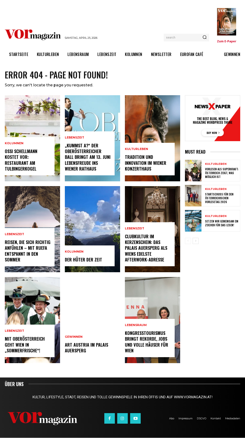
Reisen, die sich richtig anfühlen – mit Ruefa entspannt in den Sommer (27, 251)
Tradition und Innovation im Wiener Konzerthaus (145, 163)
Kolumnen (14, 144)
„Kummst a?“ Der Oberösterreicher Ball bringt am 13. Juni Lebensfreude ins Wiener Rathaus (87, 158)
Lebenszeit (14, 235)
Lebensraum (136, 326)
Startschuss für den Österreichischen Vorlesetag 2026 (219, 198)
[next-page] (196, 241)
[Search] (204, 37)
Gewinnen (74, 337)
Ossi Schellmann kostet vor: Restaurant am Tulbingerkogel (21, 160)
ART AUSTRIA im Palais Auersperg (86, 348)
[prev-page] (188, 241)
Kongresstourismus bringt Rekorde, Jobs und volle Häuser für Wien (146, 342)
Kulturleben (136, 150)
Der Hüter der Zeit (83, 260)
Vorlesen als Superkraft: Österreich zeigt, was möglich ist (222, 173)
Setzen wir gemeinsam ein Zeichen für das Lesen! (221, 223)
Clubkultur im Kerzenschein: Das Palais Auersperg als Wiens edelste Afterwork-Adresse (146, 248)
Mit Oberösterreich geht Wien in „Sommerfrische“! (24, 345)
